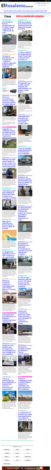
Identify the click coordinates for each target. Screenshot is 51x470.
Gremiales (20, 10)
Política (4, 10)
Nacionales (41, 10)
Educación (32, 10)
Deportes (12, 10)
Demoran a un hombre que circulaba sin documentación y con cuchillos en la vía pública (9, 349)
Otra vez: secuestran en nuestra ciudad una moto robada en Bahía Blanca (9, 100)
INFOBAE (27, 449)
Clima (23, 11)
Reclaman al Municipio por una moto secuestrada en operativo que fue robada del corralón (25, 248)
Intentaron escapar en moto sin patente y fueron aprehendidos (24, 350)
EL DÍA (17, 460)
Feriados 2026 (28, 11)
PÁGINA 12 (7, 456)
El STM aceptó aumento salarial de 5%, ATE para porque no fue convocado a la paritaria (24, 282)
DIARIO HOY (7, 460)
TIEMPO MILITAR (28, 456)
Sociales (23, 10)
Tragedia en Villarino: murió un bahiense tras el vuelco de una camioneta (8, 132)
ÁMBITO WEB (6, 449)
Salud (17, 11)
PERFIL (17, 456)
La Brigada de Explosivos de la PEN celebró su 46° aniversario (8, 254)
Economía (14, 11)
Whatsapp (37, 10)
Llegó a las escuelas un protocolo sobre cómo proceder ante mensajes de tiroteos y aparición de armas (24, 317)
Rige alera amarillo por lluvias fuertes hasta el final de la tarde (8, 225)
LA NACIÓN (7, 453)
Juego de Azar (33, 11)
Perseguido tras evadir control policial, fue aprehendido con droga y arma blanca (25, 87)
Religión (10, 11)
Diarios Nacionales (40, 11)
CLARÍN (17, 449)
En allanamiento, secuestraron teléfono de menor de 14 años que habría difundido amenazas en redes (25, 214)
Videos (45, 11)
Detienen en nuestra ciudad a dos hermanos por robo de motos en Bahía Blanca (25, 180)
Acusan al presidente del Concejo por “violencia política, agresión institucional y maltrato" (9, 61)
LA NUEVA (17, 453)
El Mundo (45, 10)
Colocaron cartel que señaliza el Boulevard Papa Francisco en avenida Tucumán (9, 194)
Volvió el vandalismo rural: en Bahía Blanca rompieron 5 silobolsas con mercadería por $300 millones (25, 384)
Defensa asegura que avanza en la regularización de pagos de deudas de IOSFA (25, 25)
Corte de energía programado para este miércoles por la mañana (25, 151)
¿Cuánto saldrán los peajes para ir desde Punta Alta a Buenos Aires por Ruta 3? (24, 56)
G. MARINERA (28, 460)
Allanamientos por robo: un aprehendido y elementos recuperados (24, 120)
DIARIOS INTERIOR (7, 463)
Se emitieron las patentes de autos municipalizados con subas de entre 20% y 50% (25, 416)
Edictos (20, 11)
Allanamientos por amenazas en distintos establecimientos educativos (9, 318)
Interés (16, 10)
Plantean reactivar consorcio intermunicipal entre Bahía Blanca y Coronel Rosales (9, 286)
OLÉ (27, 453)
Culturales (28, 10)
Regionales (6, 11)
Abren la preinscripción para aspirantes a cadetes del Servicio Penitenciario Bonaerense (9, 384)
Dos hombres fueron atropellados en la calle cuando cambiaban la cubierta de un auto (8, 27)
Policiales (8, 10)
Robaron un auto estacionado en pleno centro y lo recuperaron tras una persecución (9, 163)
